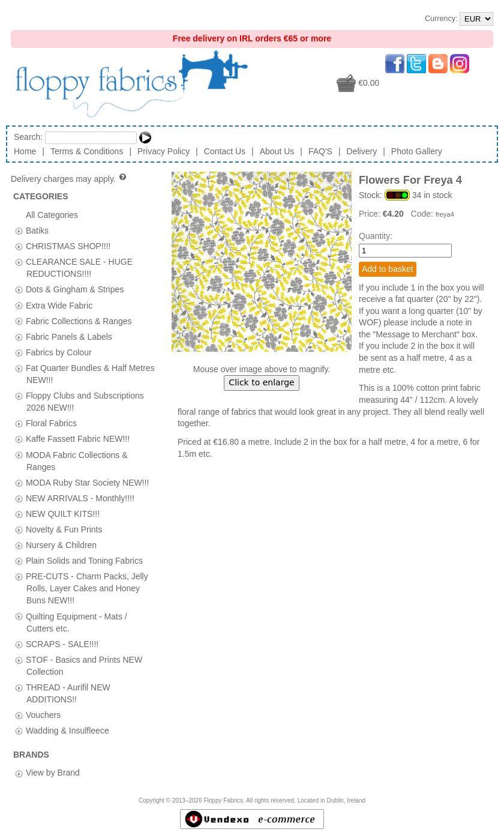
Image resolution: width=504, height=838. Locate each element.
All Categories (52, 215)
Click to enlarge (261, 382)
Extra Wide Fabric (59, 305)
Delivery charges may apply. (69, 179)
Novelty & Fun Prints (64, 529)
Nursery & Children (61, 545)
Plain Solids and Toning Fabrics (84, 560)
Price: (371, 214)
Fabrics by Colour (59, 352)
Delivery (362, 151)
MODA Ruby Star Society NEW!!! (87, 482)
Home (25, 151)
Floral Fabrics (51, 423)
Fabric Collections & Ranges (79, 320)
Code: (423, 214)
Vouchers (43, 715)
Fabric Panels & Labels (69, 336)
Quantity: (375, 236)
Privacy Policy (163, 151)
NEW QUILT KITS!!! (63, 513)
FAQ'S (320, 151)
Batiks (37, 230)
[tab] (18, 230)
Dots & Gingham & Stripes (75, 289)
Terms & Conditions (86, 151)
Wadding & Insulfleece (67, 730)
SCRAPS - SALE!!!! (62, 643)
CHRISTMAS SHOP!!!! (68, 246)
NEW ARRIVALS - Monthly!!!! (80, 497)
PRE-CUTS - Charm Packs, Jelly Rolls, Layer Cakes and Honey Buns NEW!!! (87, 588)
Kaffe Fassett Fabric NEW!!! (78, 439)
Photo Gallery (416, 151)
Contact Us (224, 151)
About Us (277, 151)
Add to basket (387, 269)
